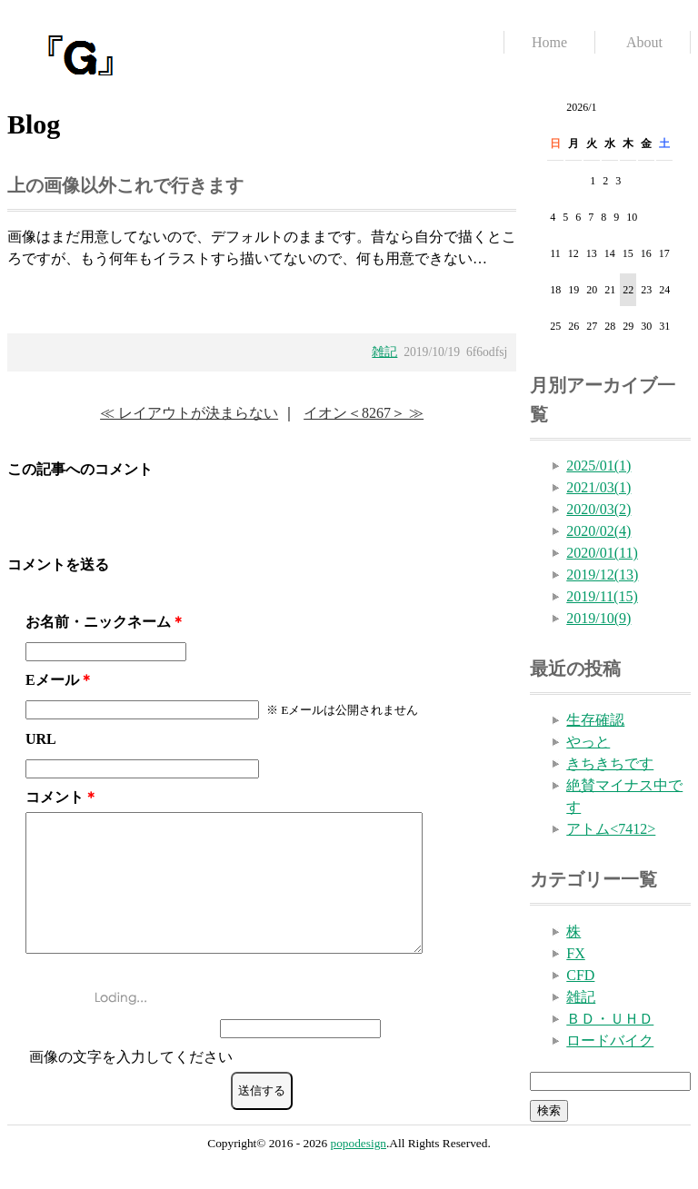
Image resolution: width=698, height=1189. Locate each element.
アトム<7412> (610, 829)
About (644, 42)
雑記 (384, 352)
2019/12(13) (602, 574)
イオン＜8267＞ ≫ (364, 413)
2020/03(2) (598, 509)
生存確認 (595, 720)
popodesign (358, 1165)
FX (575, 953)
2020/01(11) (602, 552)
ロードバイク (609, 1040)
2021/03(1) (598, 487)
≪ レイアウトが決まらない (189, 413)
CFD (580, 975)
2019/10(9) (598, 618)
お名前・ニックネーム (98, 621)
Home (549, 42)
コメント (54, 797)
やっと (588, 741)
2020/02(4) (598, 531)
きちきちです (609, 763)
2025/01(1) (598, 465)
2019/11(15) (602, 596)
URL (40, 739)
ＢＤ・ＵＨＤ (609, 1018)
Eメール (52, 680)
